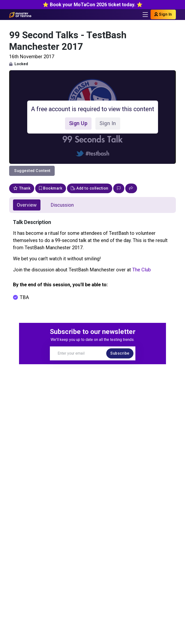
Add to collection (89, 188)
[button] (131, 188)
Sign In (163, 14)
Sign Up (78, 123)
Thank (21, 188)
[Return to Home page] (20, 14)
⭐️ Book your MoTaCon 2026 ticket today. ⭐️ (93, 4)
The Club (141, 270)
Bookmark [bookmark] (50, 188)
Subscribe (119, 353)
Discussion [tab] (62, 205)
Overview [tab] (27, 205)
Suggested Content (32, 170)
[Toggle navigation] (145, 14)
